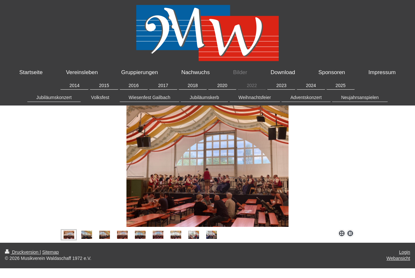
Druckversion (22, 252)
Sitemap (50, 252)
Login (404, 252)
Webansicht (398, 258)
